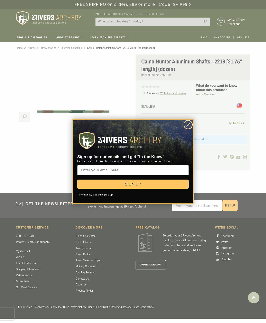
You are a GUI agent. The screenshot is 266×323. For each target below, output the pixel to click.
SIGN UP (133, 184)
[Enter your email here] (133, 170)
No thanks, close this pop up (96, 194)
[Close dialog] (188, 125)
